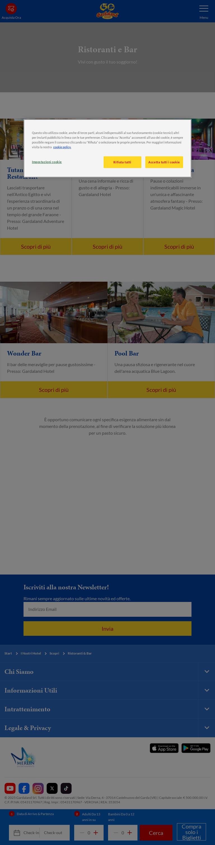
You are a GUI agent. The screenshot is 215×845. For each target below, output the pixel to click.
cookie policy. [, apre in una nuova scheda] (62, 147)
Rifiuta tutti (122, 162)
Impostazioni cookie (47, 162)
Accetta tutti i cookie (164, 162)
